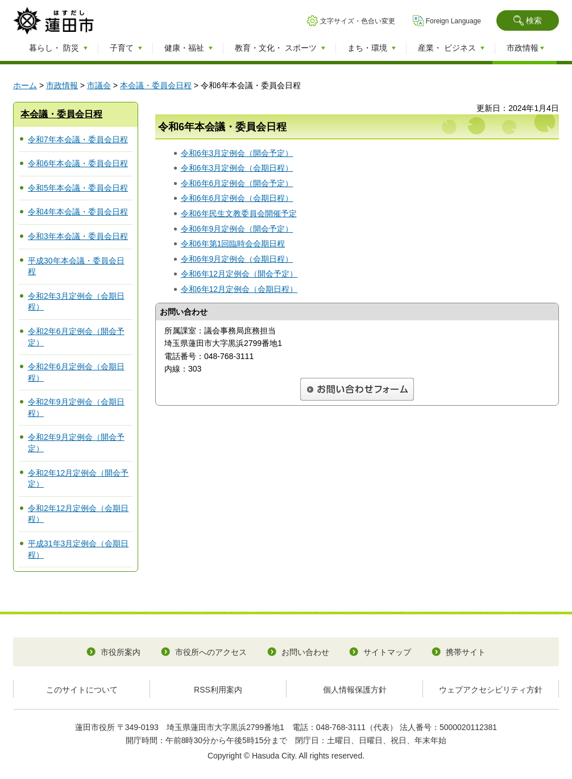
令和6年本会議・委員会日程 (78, 163)
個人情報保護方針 (355, 689)
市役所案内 (120, 652)
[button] (527, 20)
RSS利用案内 (218, 689)
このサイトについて (82, 689)
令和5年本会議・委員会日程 (78, 187)
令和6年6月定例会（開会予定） (237, 183)
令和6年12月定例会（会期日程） (239, 289)
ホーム (25, 85)
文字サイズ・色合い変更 (357, 21)
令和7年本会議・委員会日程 (78, 139)
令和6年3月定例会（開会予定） (237, 153)
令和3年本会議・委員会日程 (78, 236)
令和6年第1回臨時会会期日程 (233, 243)
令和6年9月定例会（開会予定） (237, 228)
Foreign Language (453, 21)
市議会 (99, 85)
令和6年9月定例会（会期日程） (237, 258)
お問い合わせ (305, 652)
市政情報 (62, 85)
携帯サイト (466, 652)
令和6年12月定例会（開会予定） (239, 273)
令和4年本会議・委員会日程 (78, 211)
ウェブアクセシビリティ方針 (490, 689)
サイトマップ (387, 652)
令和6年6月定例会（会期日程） (237, 198)
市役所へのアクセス (211, 652)
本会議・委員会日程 (156, 85)
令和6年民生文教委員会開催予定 (239, 213)
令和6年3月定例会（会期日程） (237, 167)
